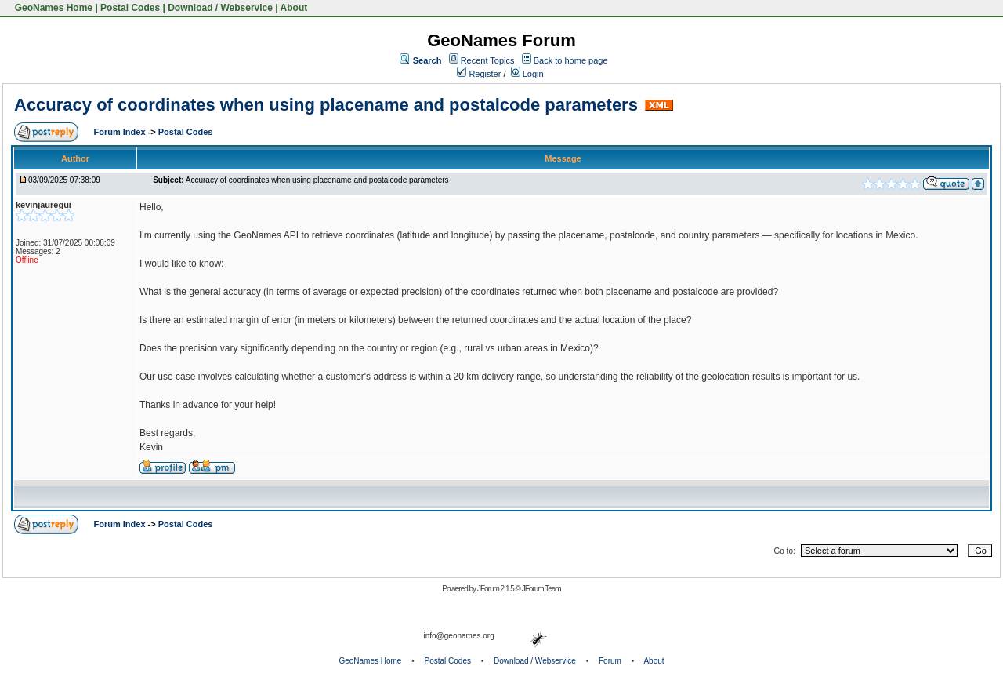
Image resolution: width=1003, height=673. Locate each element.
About (294, 7)
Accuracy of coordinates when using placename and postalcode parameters (326, 105)
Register (479, 73)
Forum (610, 661)
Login (527, 73)
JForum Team (541, 588)
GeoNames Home (52, 7)
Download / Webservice (220, 7)
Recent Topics (488, 60)
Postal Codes (130, 7)
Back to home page (571, 60)
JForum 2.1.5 (496, 588)
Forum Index (121, 131)
